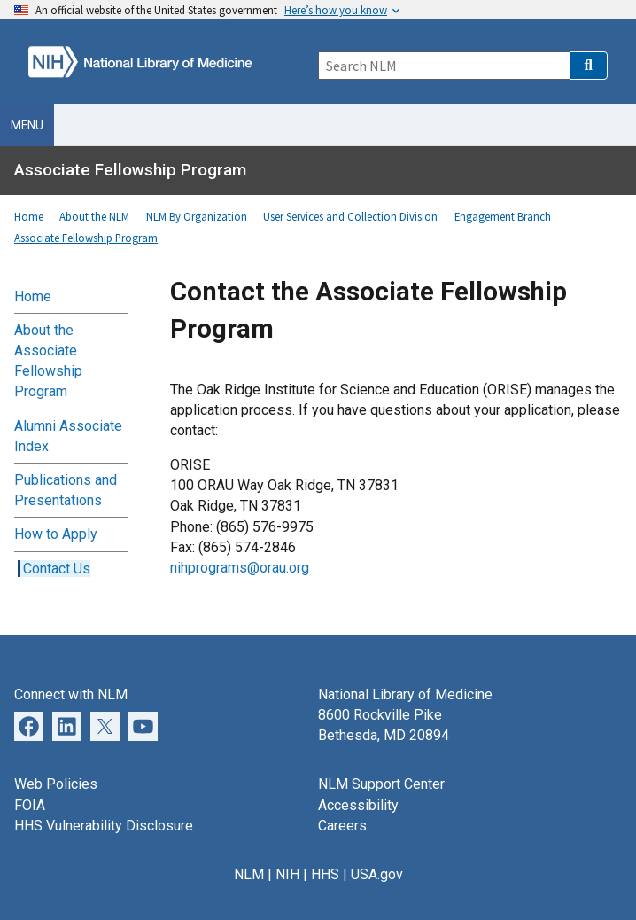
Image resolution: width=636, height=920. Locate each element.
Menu (27, 125)
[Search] (444, 65)
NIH (287, 874)
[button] (589, 65)
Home (32, 296)
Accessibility (358, 805)
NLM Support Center (381, 784)
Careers (342, 825)
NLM (249, 874)
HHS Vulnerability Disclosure (103, 825)
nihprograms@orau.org (239, 567)
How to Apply (55, 534)
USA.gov (377, 874)
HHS (325, 874)
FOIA (29, 805)
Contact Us (56, 568)
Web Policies (55, 784)
